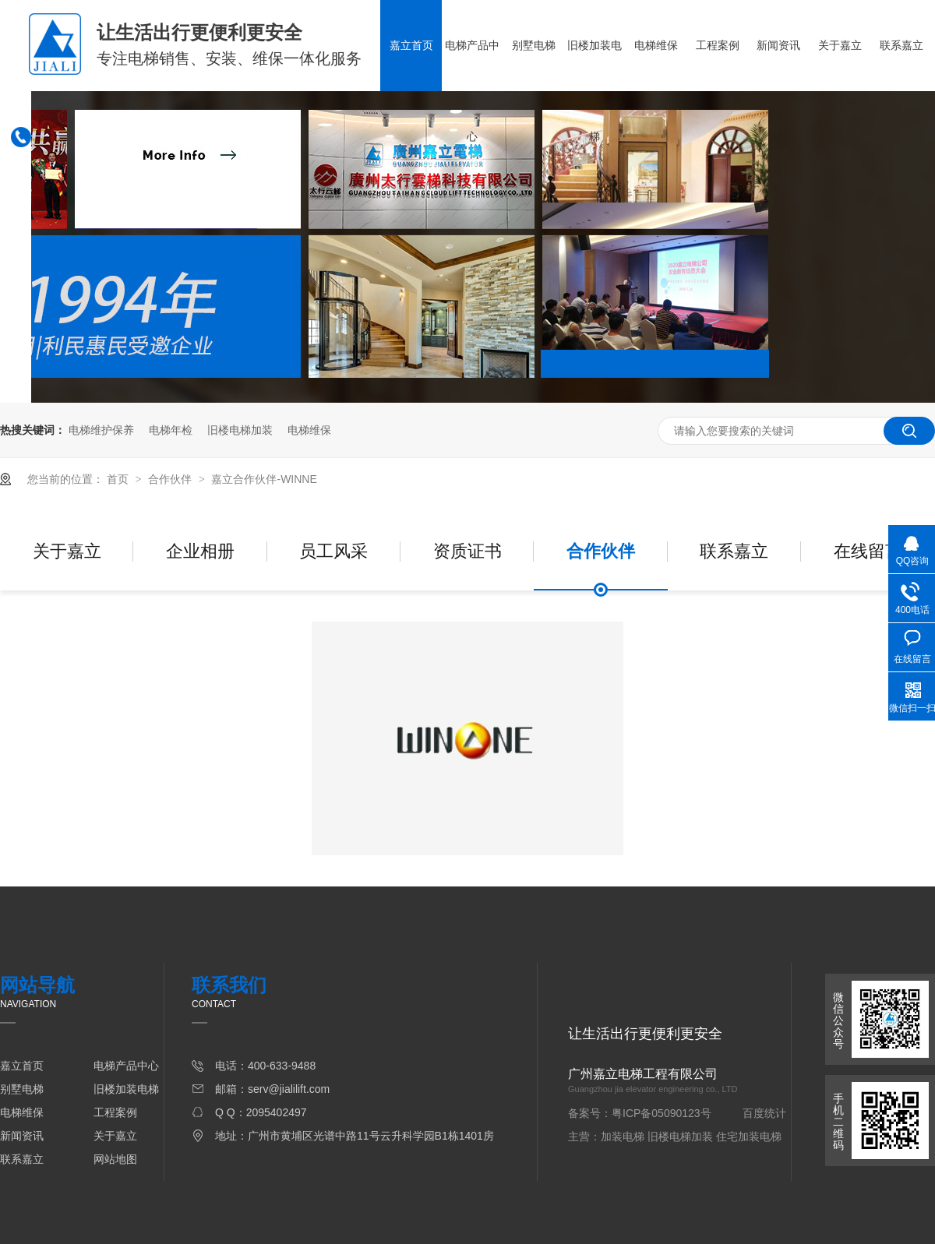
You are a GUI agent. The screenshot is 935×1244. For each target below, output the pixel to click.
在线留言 (868, 551)
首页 (119, 479)
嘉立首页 (411, 45)
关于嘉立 (840, 45)
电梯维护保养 (101, 430)
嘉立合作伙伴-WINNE (263, 479)
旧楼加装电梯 (594, 91)
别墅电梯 (534, 45)
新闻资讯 (778, 45)
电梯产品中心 (472, 91)
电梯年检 (170, 430)
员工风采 (333, 551)
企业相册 (200, 551)
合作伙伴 (171, 479)
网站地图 (115, 1159)
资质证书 (467, 551)
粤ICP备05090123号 (661, 1113)
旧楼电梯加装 (240, 430)
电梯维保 (656, 45)
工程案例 (717, 45)
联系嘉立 (901, 45)
